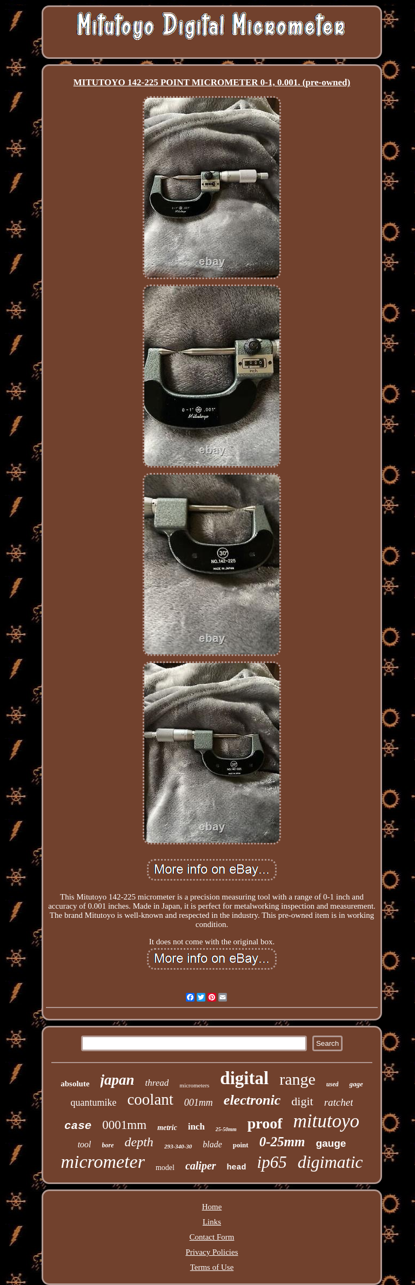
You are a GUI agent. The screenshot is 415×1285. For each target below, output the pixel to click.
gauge (331, 1143)
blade (212, 1144)
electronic (252, 1100)
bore (108, 1145)
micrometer (102, 1162)
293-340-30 (178, 1146)
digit (302, 1101)
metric (167, 1128)
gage (356, 1084)
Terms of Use (212, 1267)
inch (196, 1126)
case (77, 1126)
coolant (150, 1099)
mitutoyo (326, 1121)
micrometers (194, 1085)
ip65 (272, 1162)
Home (212, 1206)
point (241, 1145)
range (297, 1079)
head (236, 1167)
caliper (200, 1166)
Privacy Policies (211, 1252)
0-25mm (282, 1141)
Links (212, 1222)
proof (265, 1123)
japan (118, 1080)
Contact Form (212, 1237)
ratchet (338, 1102)
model (165, 1168)
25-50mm (226, 1129)
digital (244, 1078)
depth (139, 1142)
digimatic (330, 1162)
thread (157, 1083)
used (332, 1084)
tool (84, 1144)
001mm (198, 1102)
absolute (75, 1083)
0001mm (124, 1125)
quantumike (94, 1102)
